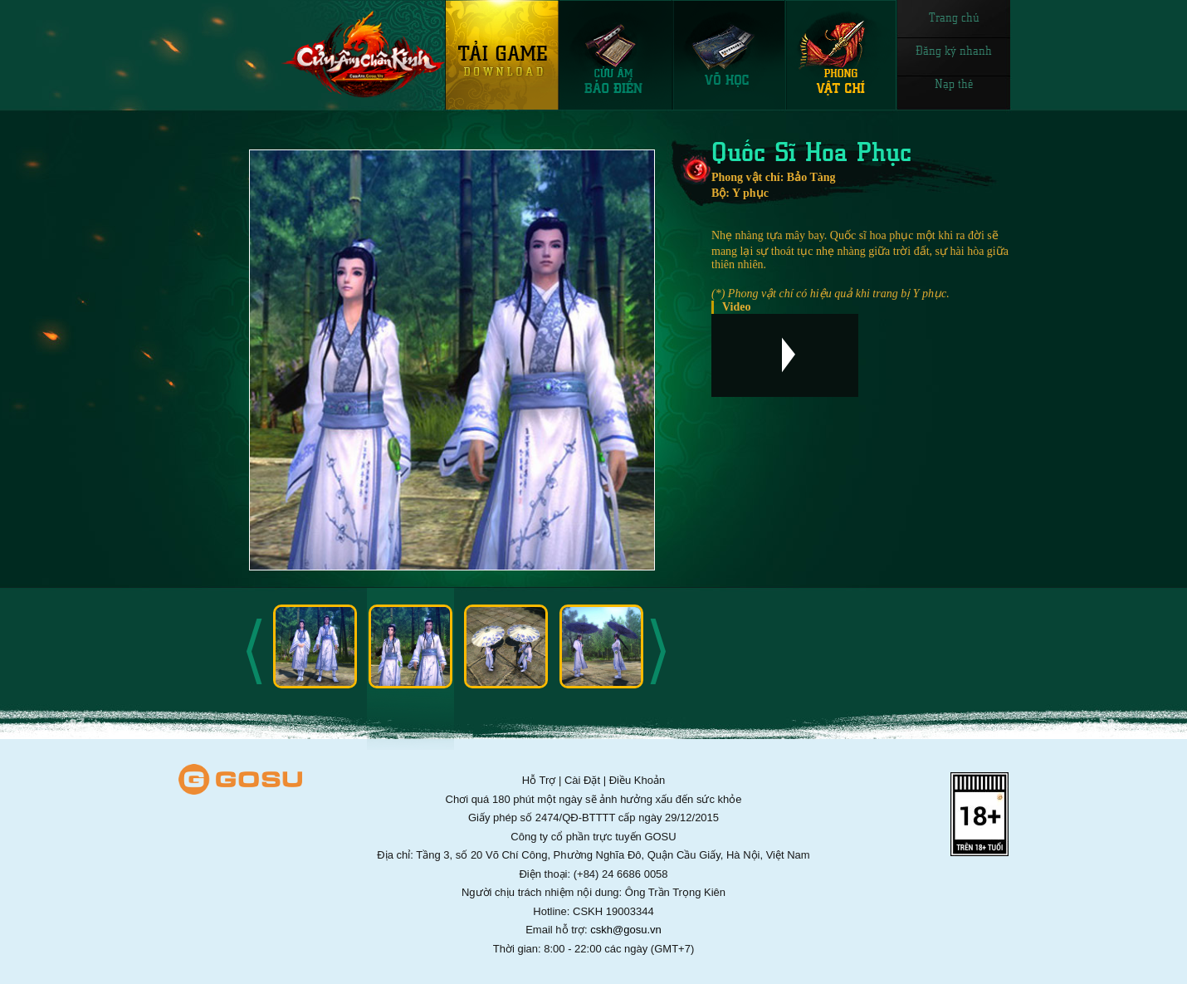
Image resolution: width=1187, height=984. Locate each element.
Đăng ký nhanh (954, 50)
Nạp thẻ (954, 83)
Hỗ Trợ (539, 780)
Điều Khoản (637, 780)
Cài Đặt (582, 780)
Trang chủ (954, 16)
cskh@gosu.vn (625, 929)
